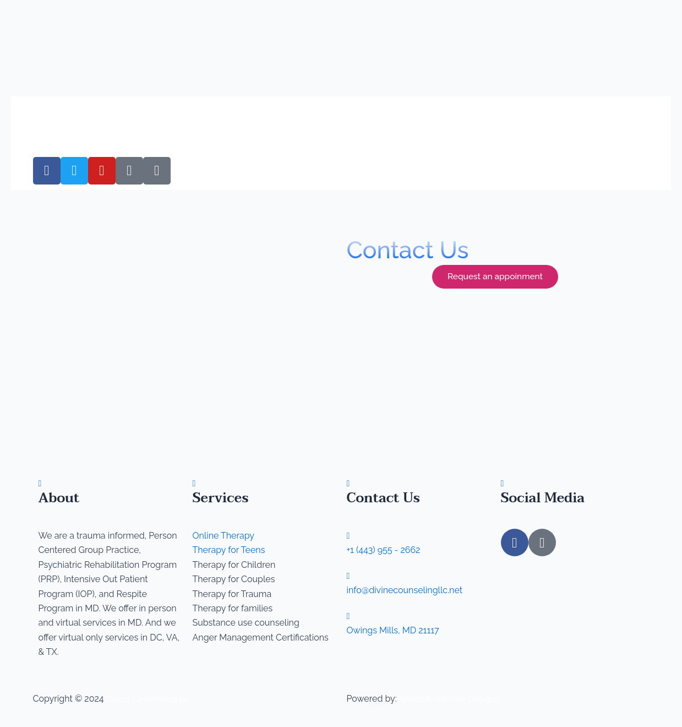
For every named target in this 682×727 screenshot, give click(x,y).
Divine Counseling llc (149, 698)
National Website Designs (451, 698)
